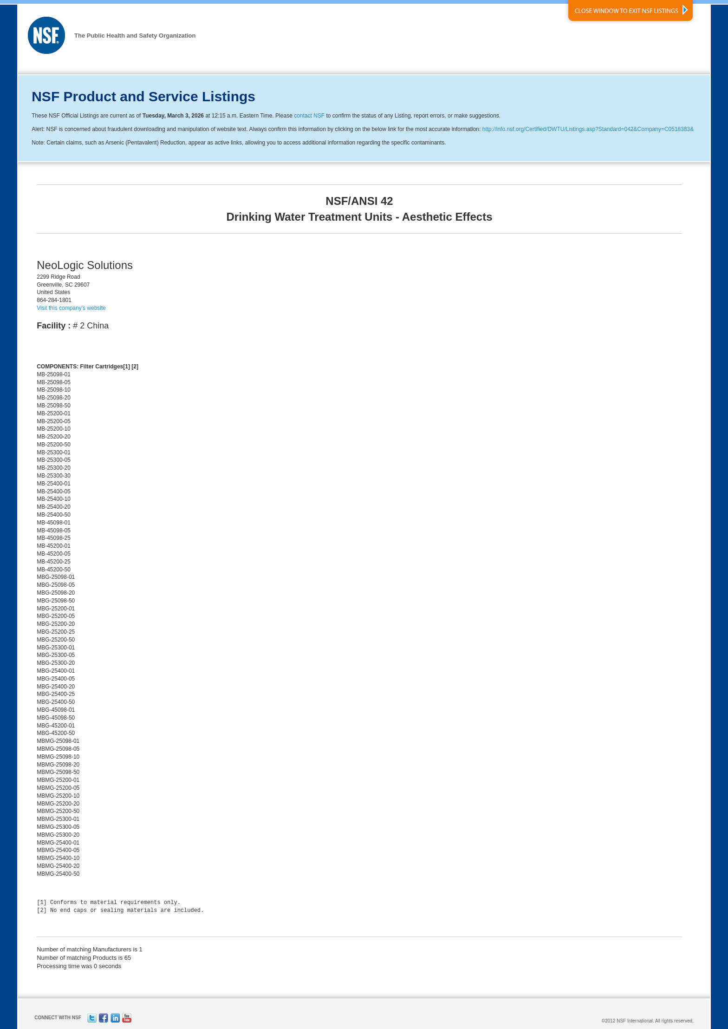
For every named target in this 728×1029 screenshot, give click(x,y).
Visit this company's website (71, 308)
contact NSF (309, 115)
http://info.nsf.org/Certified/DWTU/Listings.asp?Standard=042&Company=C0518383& (588, 129)
